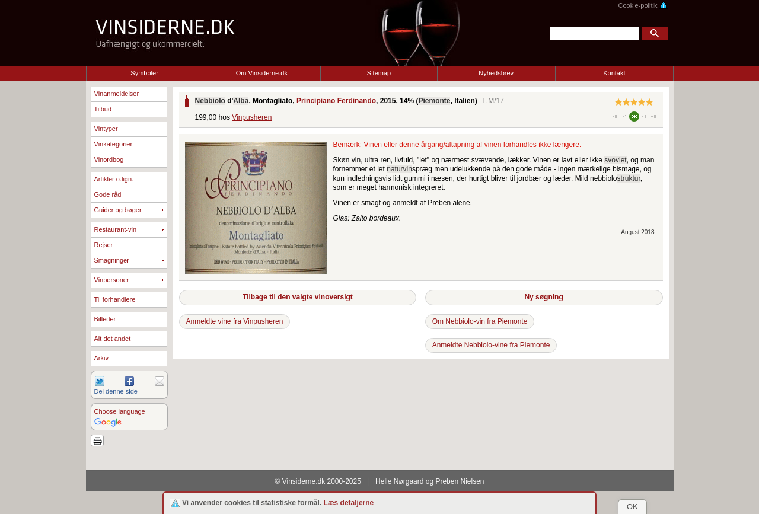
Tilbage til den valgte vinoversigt (298, 297)
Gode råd (108, 194)
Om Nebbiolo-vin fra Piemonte (480, 321)
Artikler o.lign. (114, 179)
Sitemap (379, 72)
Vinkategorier (113, 144)
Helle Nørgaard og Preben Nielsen (429, 481)
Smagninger (111, 260)
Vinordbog (109, 159)
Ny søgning (543, 297)
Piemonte (434, 101)
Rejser (103, 244)
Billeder (105, 319)
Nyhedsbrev (496, 72)
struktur (628, 178)
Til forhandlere (115, 299)
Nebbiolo (210, 101)
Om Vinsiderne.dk (262, 72)
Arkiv (101, 358)
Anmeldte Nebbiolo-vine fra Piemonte (491, 345)
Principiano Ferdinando (336, 101)
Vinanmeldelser (116, 93)
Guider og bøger (118, 209)
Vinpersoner (111, 279)
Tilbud (103, 109)
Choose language (119, 411)
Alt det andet (112, 338)
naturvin (399, 169)
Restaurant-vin (115, 229)
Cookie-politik (642, 5)
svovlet (615, 160)
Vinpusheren (252, 117)
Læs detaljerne (349, 503)
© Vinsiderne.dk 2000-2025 (318, 481)
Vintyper (106, 128)
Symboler (144, 72)
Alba (240, 101)
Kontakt (614, 72)
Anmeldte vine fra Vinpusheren (234, 321)
